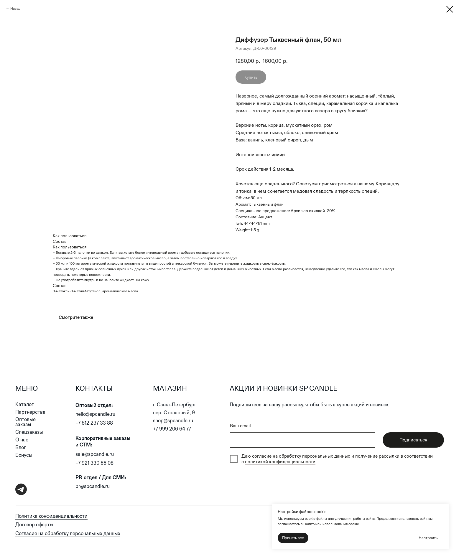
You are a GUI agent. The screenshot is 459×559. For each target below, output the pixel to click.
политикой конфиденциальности (280, 461)
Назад (15, 8)
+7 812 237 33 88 (94, 423)
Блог (20, 447)
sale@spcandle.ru (94, 454)
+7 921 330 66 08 (94, 463)
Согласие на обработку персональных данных (67, 533)
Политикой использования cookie (331, 524)
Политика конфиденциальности (51, 516)
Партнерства (30, 412)
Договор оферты (34, 525)
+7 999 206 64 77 (172, 429)
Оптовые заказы (25, 422)
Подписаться (413, 440)
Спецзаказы (29, 432)
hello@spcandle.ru (95, 414)
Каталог (24, 404)
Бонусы (23, 455)
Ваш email (240, 425)
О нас (21, 440)
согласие (262, 456)
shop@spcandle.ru (173, 421)
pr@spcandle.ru (92, 486)
